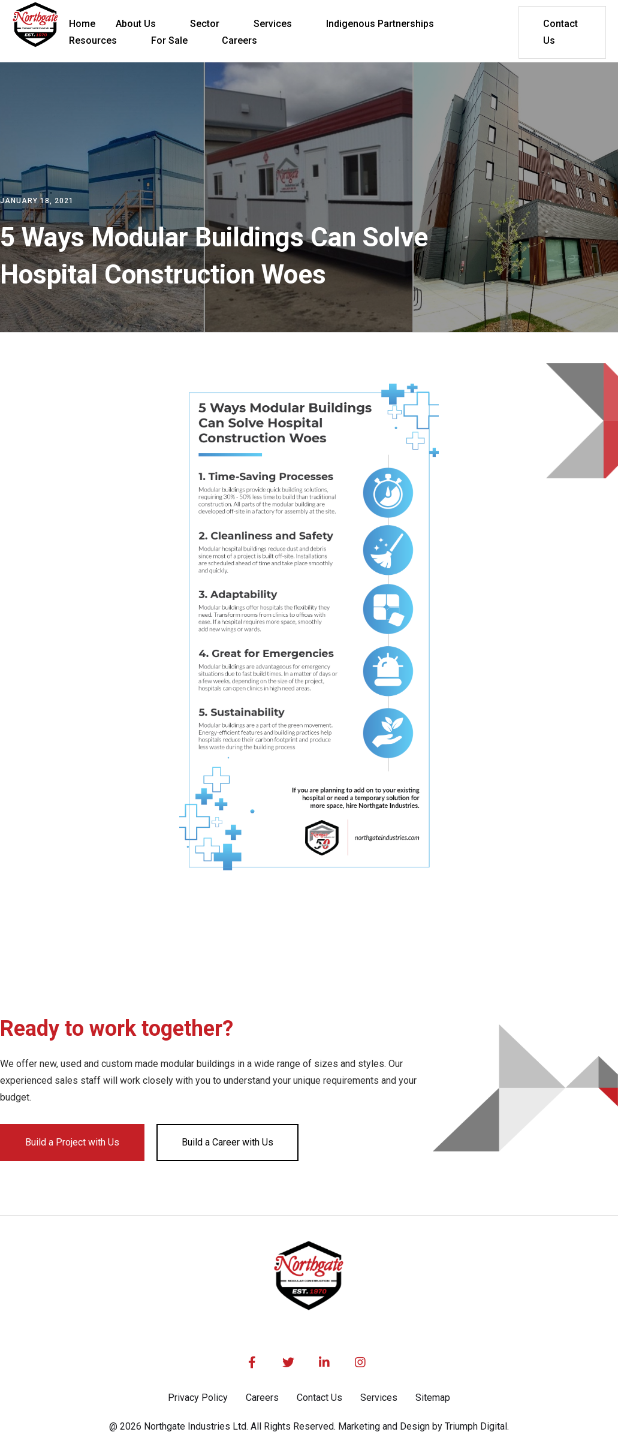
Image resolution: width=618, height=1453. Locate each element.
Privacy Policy (198, 1397)
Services (273, 23)
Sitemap (432, 1397)
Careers (262, 1397)
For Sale (169, 40)
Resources (93, 40)
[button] (142, 24)
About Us (136, 23)
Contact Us (560, 32)
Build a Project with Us (72, 1142)
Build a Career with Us (227, 1142)
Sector (204, 23)
